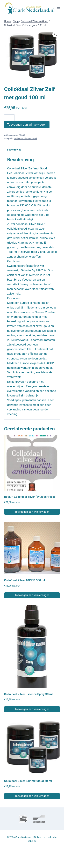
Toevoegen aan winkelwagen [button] (32, 511)
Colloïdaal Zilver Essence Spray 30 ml (28, 694)
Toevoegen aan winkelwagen (26, 124)
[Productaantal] (9, 117)
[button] (55, 34)
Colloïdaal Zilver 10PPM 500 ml (24, 580)
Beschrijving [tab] (14, 149)
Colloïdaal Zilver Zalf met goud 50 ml (28, 781)
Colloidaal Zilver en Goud (25, 138)
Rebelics (32, 841)
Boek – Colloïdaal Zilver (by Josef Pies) (29, 496)
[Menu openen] (58, 8)
